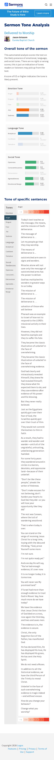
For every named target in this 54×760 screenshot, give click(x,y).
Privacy (32, 748)
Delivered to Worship (19, 33)
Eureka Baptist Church (23, 40)
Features (12, 748)
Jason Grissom (19, 37)
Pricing (22, 748)
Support (30, 751)
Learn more (43, 13)
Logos (20, 745)
